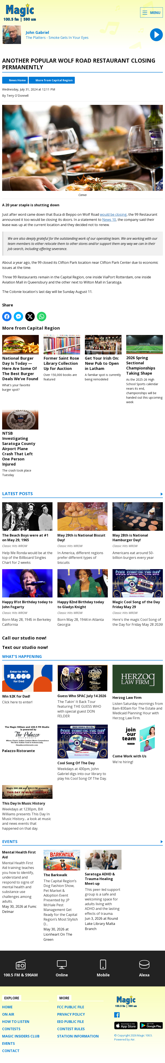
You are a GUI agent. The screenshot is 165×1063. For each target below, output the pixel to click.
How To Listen (15, 1021)
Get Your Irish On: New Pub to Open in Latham (103, 353)
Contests (11, 1029)
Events (9, 842)
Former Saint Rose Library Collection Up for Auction (62, 353)
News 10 (109, 219)
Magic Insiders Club (20, 1036)
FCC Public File (70, 1007)
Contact (11, 1050)
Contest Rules (71, 1029)
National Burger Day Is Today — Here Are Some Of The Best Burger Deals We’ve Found (20, 358)
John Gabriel (37, 32)
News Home (17, 80)
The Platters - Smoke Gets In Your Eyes (57, 37)
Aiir (132, 1039)
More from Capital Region (54, 80)
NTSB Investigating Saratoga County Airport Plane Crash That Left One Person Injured (20, 438)
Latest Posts (17, 494)
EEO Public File (70, 1021)
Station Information (78, 1036)
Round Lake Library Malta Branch (101, 923)
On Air (8, 1014)
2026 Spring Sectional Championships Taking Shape (144, 355)
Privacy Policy (71, 1014)
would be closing (113, 214)
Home (7, 1007)
